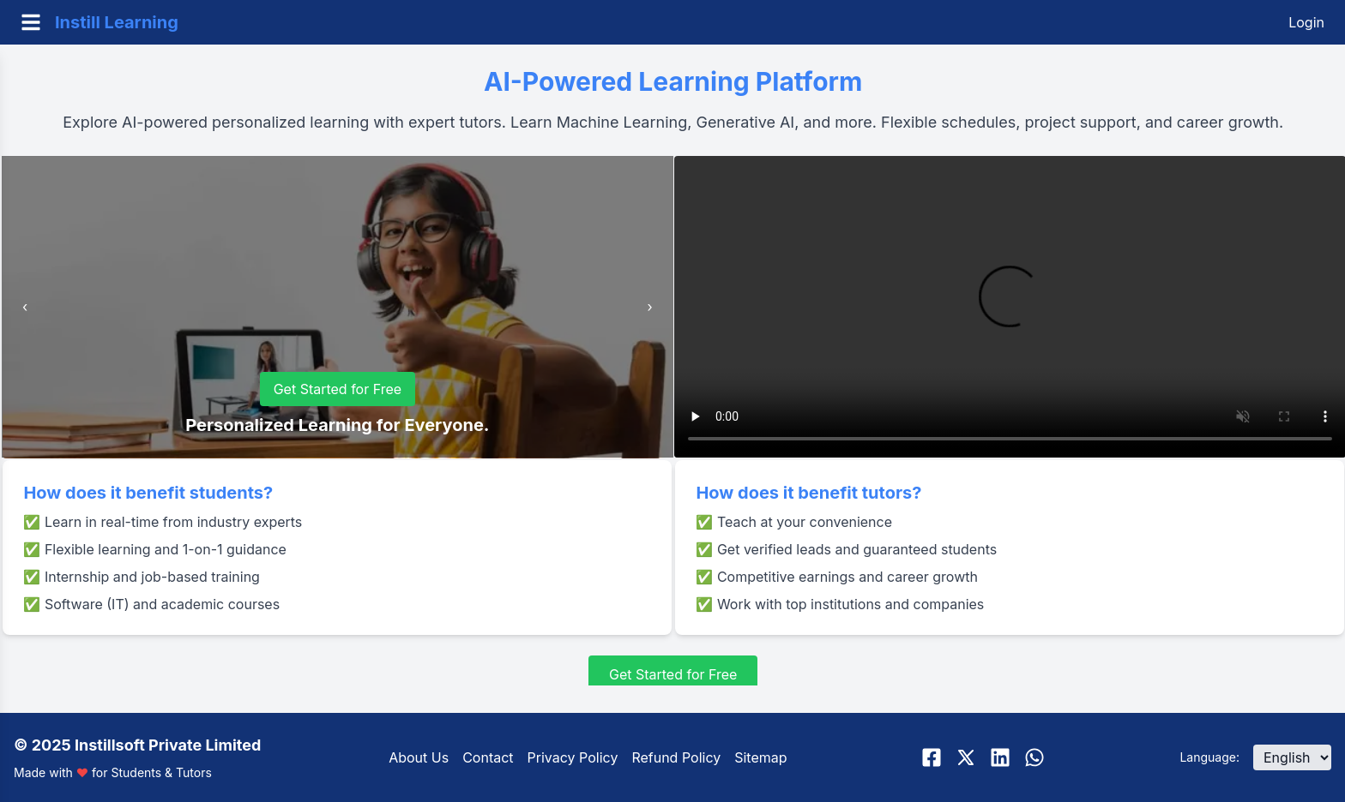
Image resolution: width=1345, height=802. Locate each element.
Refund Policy (676, 757)
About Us (419, 757)
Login (1306, 22)
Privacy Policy (573, 757)
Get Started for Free (338, 389)
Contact (487, 757)
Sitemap (760, 757)
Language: (1209, 757)
